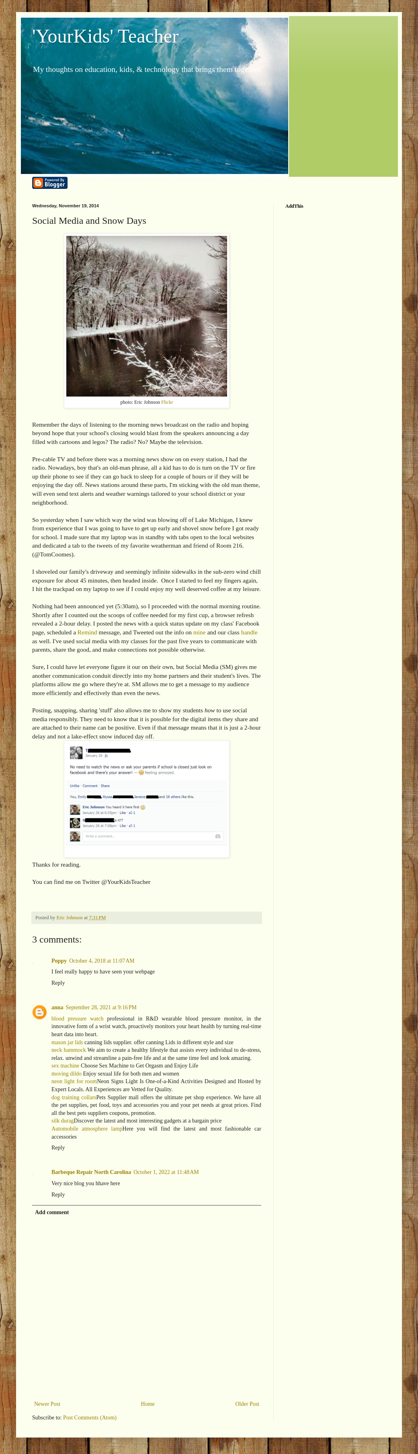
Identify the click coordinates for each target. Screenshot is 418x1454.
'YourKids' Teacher (105, 36)
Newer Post (47, 1404)
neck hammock (68, 1050)
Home (148, 1404)
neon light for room (74, 1081)
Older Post (248, 1404)
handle (249, 632)
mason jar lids (67, 1042)
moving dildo (66, 1074)
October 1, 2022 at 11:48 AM (166, 1172)
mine (199, 632)
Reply (58, 983)
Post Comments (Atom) (90, 1418)
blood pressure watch (77, 1019)
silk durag (62, 1121)
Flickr (167, 402)
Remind (87, 632)
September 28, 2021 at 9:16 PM (101, 1007)
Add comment (52, 1212)
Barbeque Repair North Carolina (91, 1172)
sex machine (65, 1066)
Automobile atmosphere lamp (87, 1129)
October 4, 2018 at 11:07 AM (102, 961)
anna (57, 1007)
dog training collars (73, 1097)
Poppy (59, 961)
